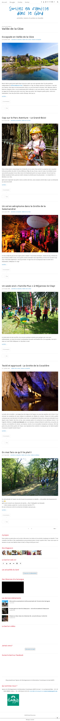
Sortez (27, 2)
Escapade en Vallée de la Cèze (18, 36)
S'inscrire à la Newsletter (30, 573)
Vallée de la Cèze (26, 39)
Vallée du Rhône (35, 455)
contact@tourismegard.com (36, 691)
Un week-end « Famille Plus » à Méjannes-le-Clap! (28, 285)
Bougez (12, 2)
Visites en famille (36, 39)
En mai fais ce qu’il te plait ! (17, 452)
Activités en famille (16, 39)
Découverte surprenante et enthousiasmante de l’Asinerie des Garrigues (29, 601)
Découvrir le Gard (30, 649)
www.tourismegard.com (50, 691)
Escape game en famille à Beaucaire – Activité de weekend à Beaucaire (29, 608)
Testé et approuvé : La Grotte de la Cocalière (25, 365)
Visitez (20, 2)
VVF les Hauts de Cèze (16, 85)
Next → (55, 528)
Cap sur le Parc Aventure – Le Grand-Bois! (24, 117)
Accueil (4, 2)
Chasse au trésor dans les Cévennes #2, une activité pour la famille (28, 616)
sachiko (4, 96)
